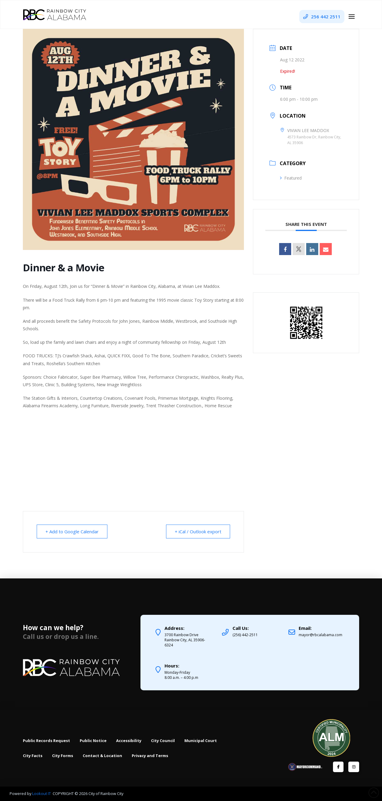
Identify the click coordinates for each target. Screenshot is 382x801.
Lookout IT (42, 793)
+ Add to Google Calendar (72, 531)
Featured (291, 178)
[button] (351, 16)
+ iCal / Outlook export (198, 531)
